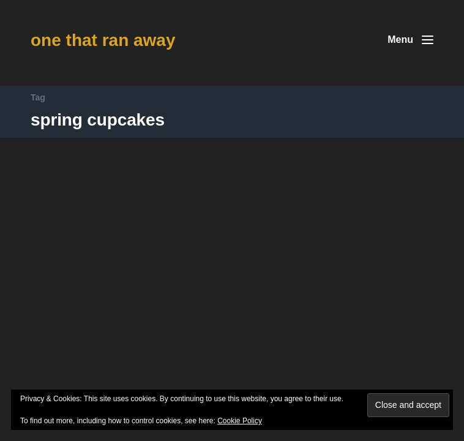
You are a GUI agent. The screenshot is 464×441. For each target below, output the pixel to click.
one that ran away (103, 40)
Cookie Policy (239, 421)
